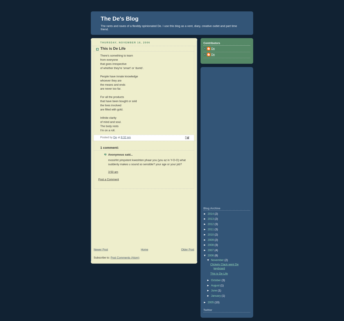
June (214, 290)
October (216, 280)
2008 (211, 245)
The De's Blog (119, 18)
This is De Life (219, 273)
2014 (211, 213)
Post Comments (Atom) (125, 257)
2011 (211, 229)
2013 (211, 218)
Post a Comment (108, 179)
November (218, 260)
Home (144, 249)
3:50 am (113, 172)
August (215, 285)
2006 (211, 255)
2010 (211, 234)
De (213, 48)
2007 (211, 250)
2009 (211, 239)
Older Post (187, 249)
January (216, 295)
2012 (211, 224)
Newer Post (101, 249)
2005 (211, 302)
